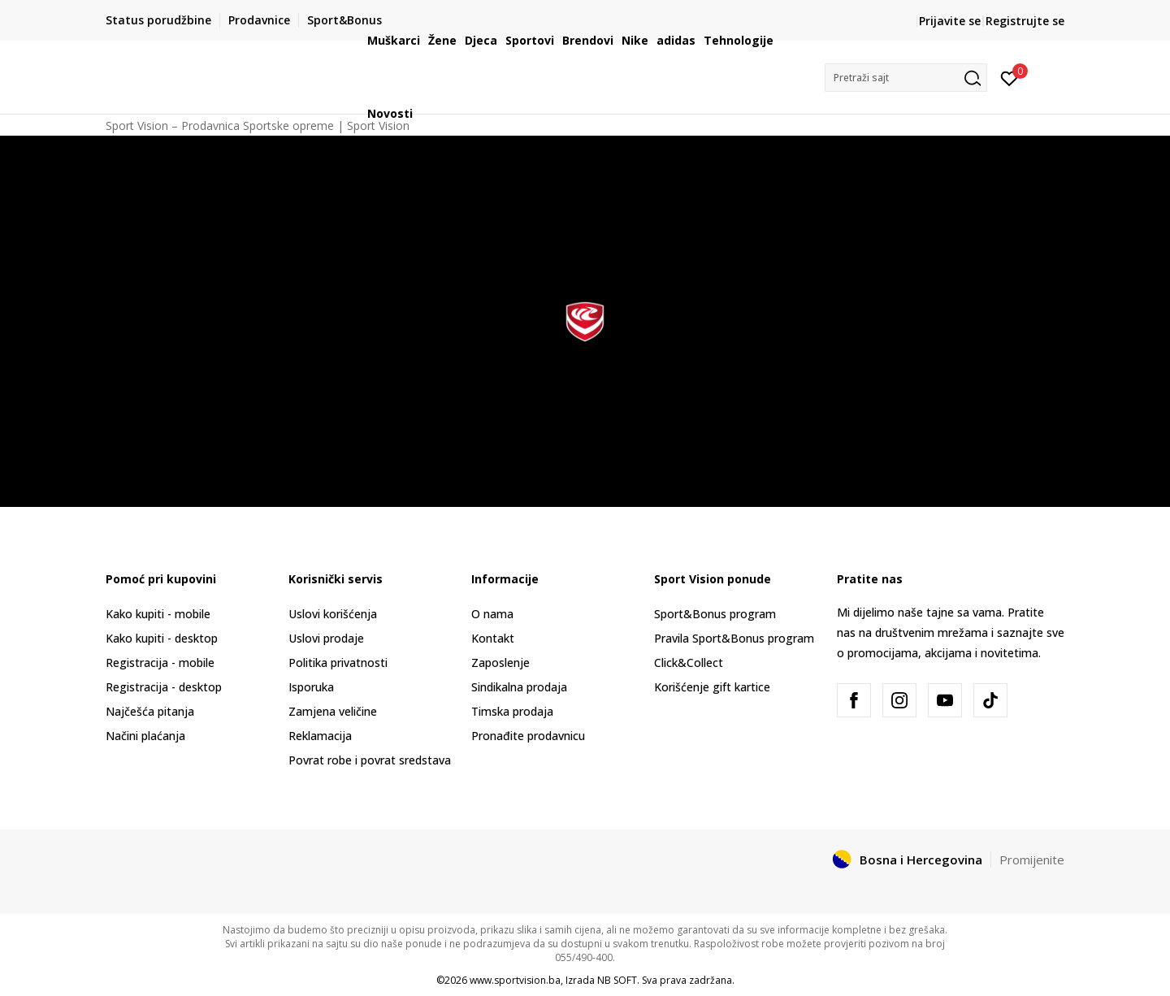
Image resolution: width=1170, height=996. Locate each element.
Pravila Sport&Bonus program (734, 638)
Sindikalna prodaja (519, 687)
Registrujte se (1025, 20)
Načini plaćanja (145, 735)
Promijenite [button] (1031, 859)
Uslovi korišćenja (332, 613)
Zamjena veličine (332, 711)
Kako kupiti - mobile (158, 613)
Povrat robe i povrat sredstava (369, 760)
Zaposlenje (500, 662)
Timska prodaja (512, 711)
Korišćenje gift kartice (712, 687)
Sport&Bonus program (715, 613)
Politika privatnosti (338, 662)
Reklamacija (320, 735)
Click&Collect (688, 662)
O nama (492, 613)
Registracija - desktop (164, 687)
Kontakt (492, 638)
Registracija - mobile (160, 662)
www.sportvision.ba (515, 980)
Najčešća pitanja (150, 711)
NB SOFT (617, 980)
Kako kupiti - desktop (162, 638)
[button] (906, 77)
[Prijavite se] (1009, 77)
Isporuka (311, 687)
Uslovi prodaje (326, 638)
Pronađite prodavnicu (528, 735)
